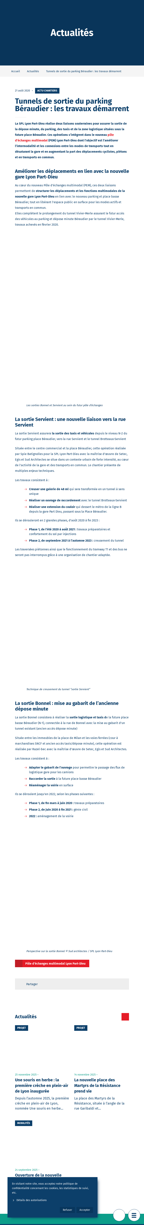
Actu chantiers (47, 90)
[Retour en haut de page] (119, 1215)
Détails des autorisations (29, 1200)
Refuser (67, 1210)
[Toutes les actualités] (125, 1017)
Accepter (85, 1210)
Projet (21, 1028)
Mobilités (23, 1123)
